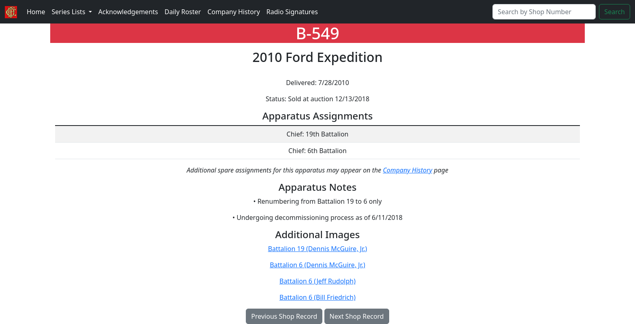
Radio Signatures (292, 11)
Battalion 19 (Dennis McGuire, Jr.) (317, 248)
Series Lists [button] (69, 11)
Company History (233, 11)
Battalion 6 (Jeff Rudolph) (317, 281)
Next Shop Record (357, 316)
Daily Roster (182, 11)
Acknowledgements (128, 11)
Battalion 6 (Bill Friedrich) (317, 297)
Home (36, 11)
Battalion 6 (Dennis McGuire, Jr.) (317, 264)
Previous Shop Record (284, 316)
